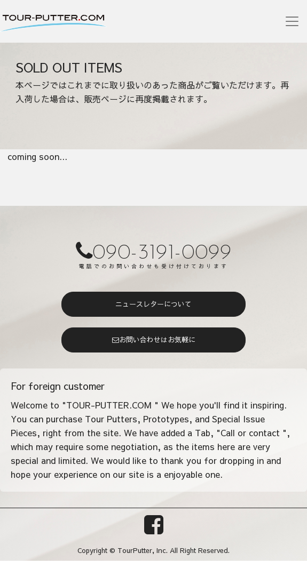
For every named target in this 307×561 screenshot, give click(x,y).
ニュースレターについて (153, 304)
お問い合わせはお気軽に (153, 339)
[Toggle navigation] (292, 21)
